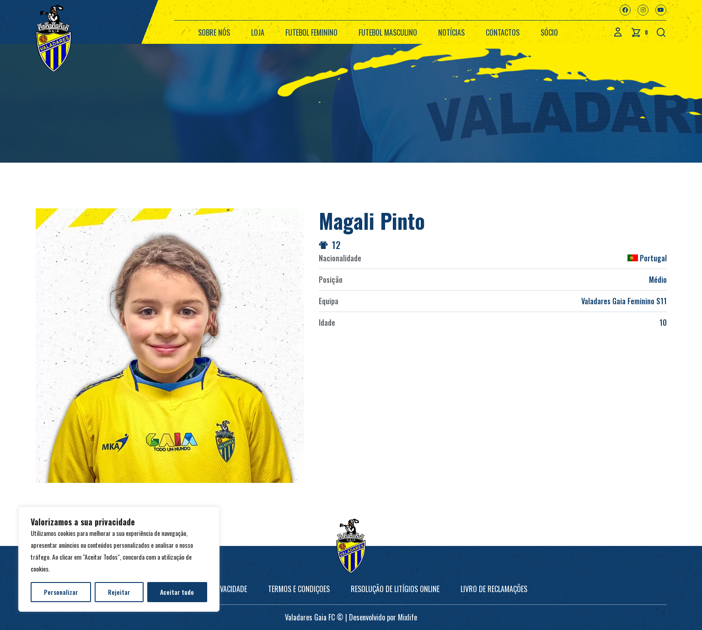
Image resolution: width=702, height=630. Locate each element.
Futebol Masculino (388, 32)
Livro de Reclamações (494, 588)
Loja (257, 32)
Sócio (549, 32)
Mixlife (407, 617)
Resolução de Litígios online (395, 588)
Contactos (503, 32)
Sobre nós (214, 32)
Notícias (451, 32)
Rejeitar (119, 592)
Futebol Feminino (311, 32)
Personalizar (61, 592)
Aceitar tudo (177, 592)
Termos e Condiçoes (299, 588)
